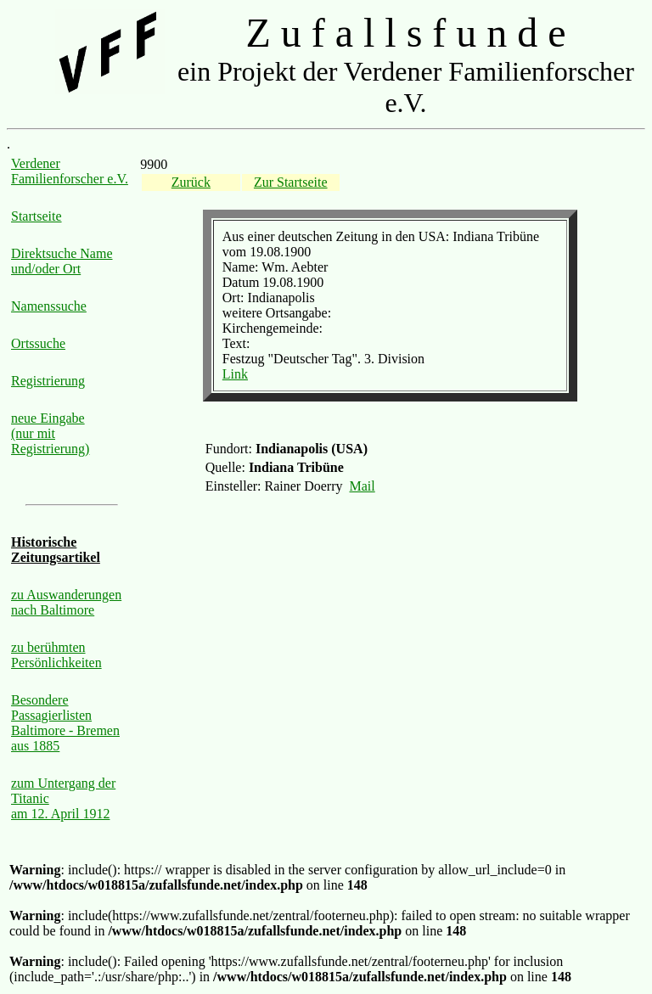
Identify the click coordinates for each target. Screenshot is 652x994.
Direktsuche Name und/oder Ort (62, 261)
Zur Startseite (291, 182)
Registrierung (48, 380)
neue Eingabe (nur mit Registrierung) (50, 433)
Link (235, 374)
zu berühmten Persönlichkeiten (56, 655)
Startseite (36, 216)
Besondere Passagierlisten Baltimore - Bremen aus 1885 (65, 723)
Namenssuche (49, 306)
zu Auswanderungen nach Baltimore (66, 602)
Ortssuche (38, 343)
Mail (362, 486)
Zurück (191, 182)
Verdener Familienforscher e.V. (69, 171)
